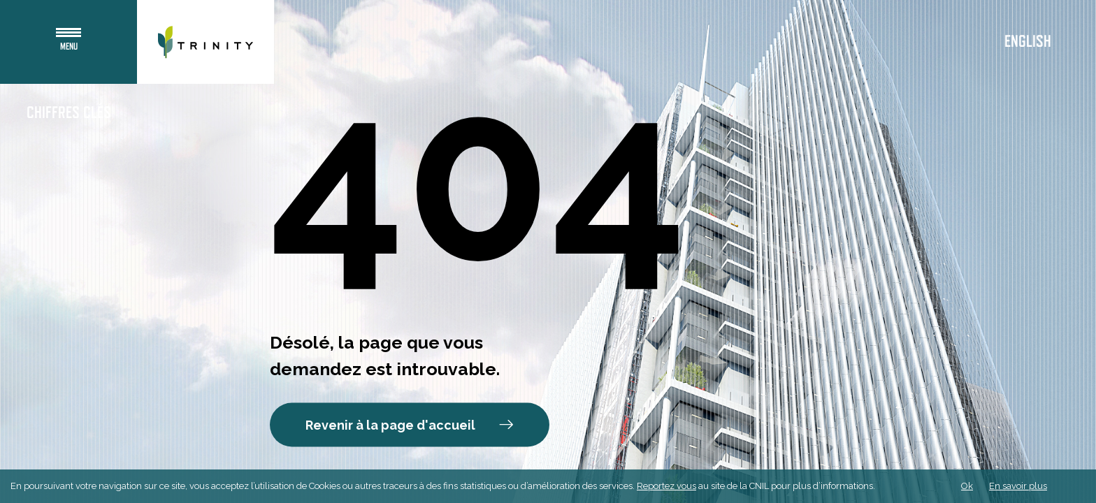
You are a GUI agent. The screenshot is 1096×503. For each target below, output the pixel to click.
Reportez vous (666, 486)
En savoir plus (1018, 486)
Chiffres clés (69, 113)
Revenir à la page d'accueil (409, 425)
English (1027, 42)
